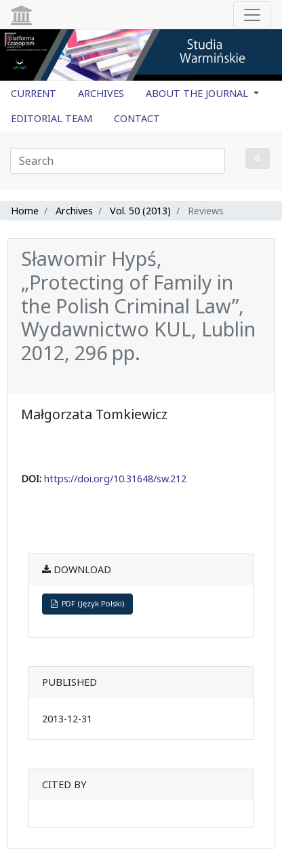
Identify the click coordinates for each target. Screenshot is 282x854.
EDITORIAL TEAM (51, 118)
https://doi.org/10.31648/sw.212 (115, 478)
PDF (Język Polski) (87, 603)
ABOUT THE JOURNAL (198, 93)
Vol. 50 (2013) (140, 210)
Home (25, 210)
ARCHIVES (101, 93)
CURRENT (33, 93)
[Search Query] (117, 161)
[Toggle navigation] (252, 14)
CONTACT (137, 118)
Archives (74, 210)
